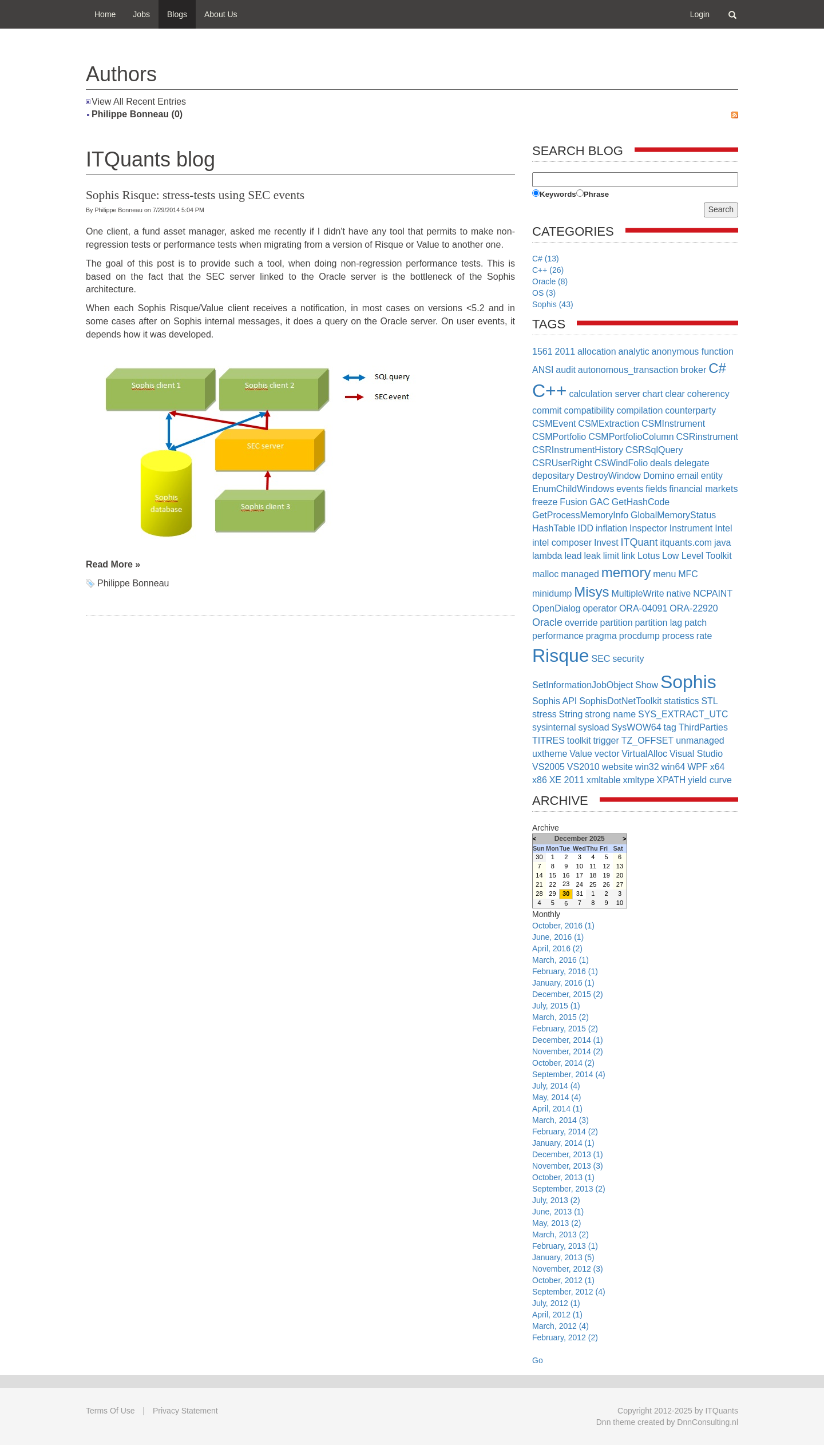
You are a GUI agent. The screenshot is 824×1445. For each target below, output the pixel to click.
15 (552, 875)
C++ (549, 390)
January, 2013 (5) (563, 1257)
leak (592, 556)
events (629, 489)
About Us (220, 14)
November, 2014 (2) (567, 1051)
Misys (591, 592)
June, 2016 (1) (558, 937)
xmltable (604, 780)
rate (704, 636)
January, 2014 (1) (563, 1143)
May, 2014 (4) (556, 1097)
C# (717, 368)
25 (592, 884)
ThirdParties (703, 727)
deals (661, 463)
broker (693, 370)
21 (539, 884)
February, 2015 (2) (565, 1028)
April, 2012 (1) (557, 1314)
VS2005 (548, 767)
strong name (610, 714)
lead (572, 556)
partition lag (658, 623)
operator (600, 608)
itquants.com (686, 542)
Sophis (688, 682)
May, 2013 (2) (556, 1223)
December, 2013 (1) (567, 1154)
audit (566, 370)
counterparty (690, 410)
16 (565, 875)
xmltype (638, 780)
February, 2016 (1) (565, 971)
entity (712, 476)
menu (664, 574)
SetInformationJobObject (582, 685)
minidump (552, 593)
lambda (547, 556)
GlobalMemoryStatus (673, 515)
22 (552, 884)
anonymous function (693, 351)
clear (675, 394)
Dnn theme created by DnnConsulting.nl (667, 1422)
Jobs (141, 14)
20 (619, 875)
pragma (601, 636)
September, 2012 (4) (568, 1291)
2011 (564, 351)
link (628, 556)
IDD (586, 528)
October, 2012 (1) (563, 1280)
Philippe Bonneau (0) (137, 114)
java (722, 542)
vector (607, 754)
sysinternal (554, 727)
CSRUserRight (562, 463)
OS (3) (544, 292)
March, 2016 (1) (560, 959)
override (581, 623)
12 (606, 866)
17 (579, 875)
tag (670, 727)
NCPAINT (712, 593)
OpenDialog (556, 608)
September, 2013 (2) (568, 1188)
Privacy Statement (185, 1410)
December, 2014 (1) (567, 1040)
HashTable (554, 528)
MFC (688, 574)
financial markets (703, 489)
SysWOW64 (636, 727)
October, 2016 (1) (563, 925)
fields (656, 489)
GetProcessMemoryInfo (580, 515)
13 (619, 866)
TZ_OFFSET (647, 740)
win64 (673, 767)
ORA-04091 (643, 608)
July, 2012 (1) (556, 1303)
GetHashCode (641, 502)
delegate (691, 463)
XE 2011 (566, 780)
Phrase (596, 194)
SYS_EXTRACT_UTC (683, 714)
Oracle (547, 622)
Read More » (113, 564)
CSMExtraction (608, 423)
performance (558, 636)
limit (611, 556)
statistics (681, 701)
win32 (647, 767)
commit (547, 410)
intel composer (562, 542)
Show (646, 685)
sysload (593, 727)
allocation (596, 351)
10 (579, 866)
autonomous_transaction (628, 370)
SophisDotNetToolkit (620, 701)
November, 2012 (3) (567, 1268)
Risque (560, 655)
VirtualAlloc (644, 754)
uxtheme (549, 754)
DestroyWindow (609, 476)
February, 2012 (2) (565, 1337)
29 (552, 893)
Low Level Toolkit (697, 556)
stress (544, 714)
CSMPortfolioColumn (631, 437)
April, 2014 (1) (557, 1108)
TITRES (548, 740)
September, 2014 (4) (568, 1074)
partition (616, 623)
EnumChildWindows (573, 489)
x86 (539, 780)
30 (539, 856)
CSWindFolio (621, 463)
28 (539, 893)
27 (619, 884)
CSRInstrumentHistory (577, 450)
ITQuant (639, 542)
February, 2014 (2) (565, 1131)
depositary (553, 476)
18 (592, 875)
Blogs (177, 14)
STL (709, 701)
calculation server (604, 394)
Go (537, 1360)
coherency (708, 394)
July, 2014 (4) (556, 1085)
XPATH (671, 780)
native (679, 593)
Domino (659, 476)
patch (695, 623)
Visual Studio (696, 754)
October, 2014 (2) (563, 1062)
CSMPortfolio (559, 437)
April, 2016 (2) (557, 948)
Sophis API (554, 701)
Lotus (648, 556)
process (678, 636)
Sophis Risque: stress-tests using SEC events (195, 195)
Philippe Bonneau (133, 583)
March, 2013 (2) (560, 1234)
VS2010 (583, 767)
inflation (611, 528)
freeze (544, 502)
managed (580, 574)
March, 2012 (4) (560, 1326)
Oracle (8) (550, 281)
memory (626, 572)
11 (592, 866)
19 (606, 875)
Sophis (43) (552, 304)
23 (565, 883)
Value (580, 754)
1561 (542, 351)
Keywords (558, 194)
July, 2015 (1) (556, 1005)
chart (653, 394)
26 (606, 884)
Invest (606, 542)
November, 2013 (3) (567, 1165)
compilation (639, 410)
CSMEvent (554, 423)
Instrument (691, 528)
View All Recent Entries (139, 101)
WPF (697, 767)
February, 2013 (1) (565, 1246)
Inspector (648, 528)
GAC (599, 502)
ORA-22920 (694, 608)
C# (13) (545, 258)
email (688, 476)
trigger (606, 740)
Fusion (573, 502)
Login (700, 14)
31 (579, 893)
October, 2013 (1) (563, 1177)
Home (105, 14)
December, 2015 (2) (567, 994)
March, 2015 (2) (560, 1017)
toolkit (579, 740)
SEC (601, 659)
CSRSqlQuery (654, 450)
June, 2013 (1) (558, 1211)
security (628, 659)
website (617, 767)
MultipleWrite (637, 593)
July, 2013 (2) (556, 1200)
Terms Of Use (110, 1410)
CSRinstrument (707, 437)
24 (579, 884)
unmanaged (700, 740)
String (571, 714)
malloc (545, 574)
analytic (633, 351)
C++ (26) (548, 270)
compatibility (589, 410)
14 (539, 875)
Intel (723, 528)
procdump (639, 636)
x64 (717, 767)
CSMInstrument (673, 423)
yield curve (709, 780)
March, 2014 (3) (560, 1120)
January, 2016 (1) (563, 982)
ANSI (542, 370)
